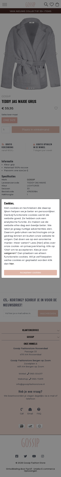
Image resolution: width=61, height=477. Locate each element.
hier (11, 263)
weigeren (9, 253)
